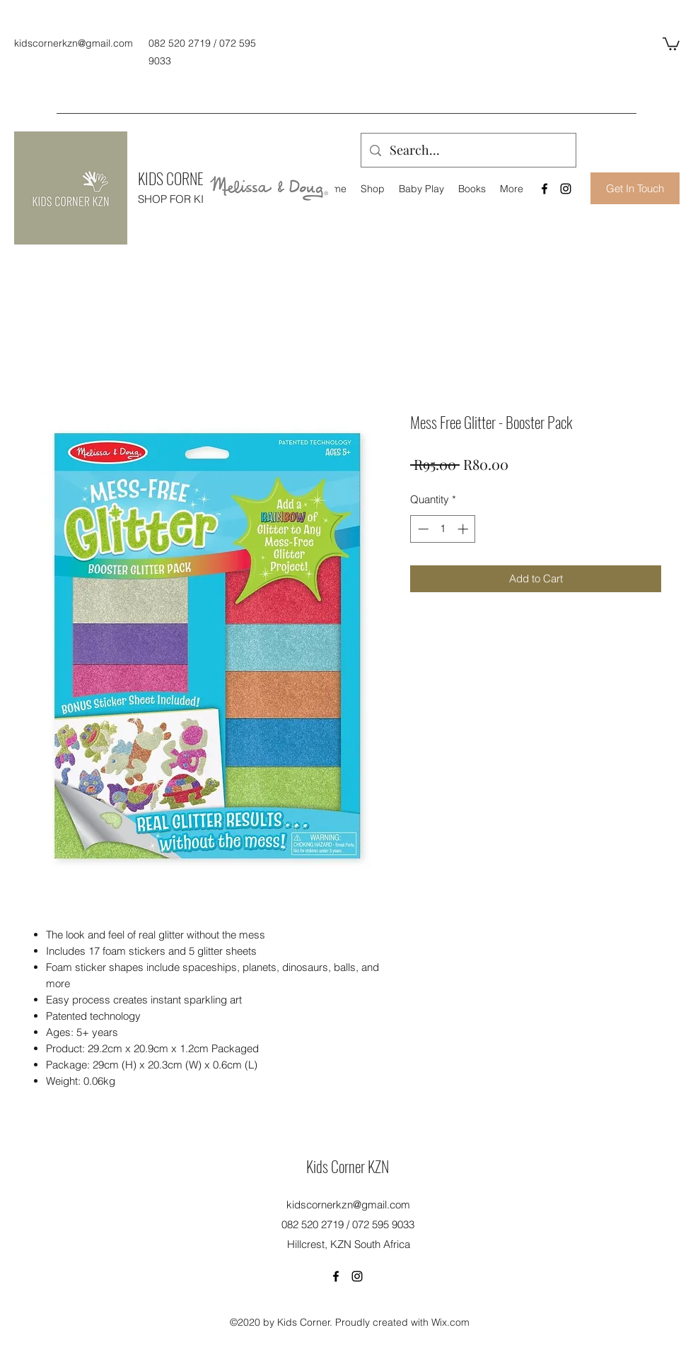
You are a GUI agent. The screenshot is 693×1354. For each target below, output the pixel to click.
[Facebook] (544, 189)
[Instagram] (566, 189)
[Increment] (464, 529)
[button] (671, 43)
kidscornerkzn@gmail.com (73, 43)
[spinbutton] (443, 529)
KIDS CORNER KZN (186, 178)
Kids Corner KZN (347, 1166)
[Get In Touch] (635, 188)
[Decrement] (421, 529)
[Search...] (468, 150)
